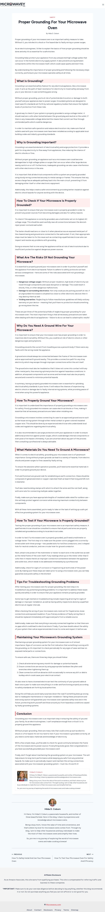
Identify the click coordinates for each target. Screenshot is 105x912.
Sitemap (74, 910)
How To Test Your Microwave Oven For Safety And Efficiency (73, 857)
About (29, 910)
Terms (66, 910)
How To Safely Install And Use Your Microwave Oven (31, 857)
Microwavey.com (53, 904)
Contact (37, 910)
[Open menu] (103, 4)
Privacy (58, 910)
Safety (52, 17)
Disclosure (48, 910)
